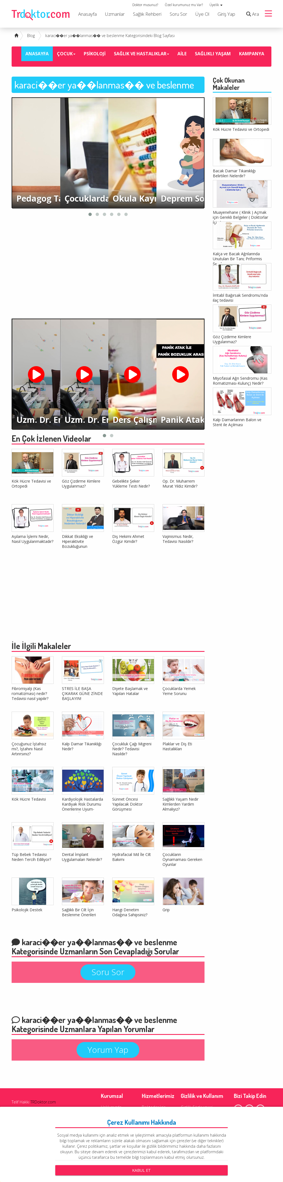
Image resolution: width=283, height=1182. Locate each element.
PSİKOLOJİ (95, 54)
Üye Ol (202, 14)
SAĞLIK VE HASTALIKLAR (141, 54)
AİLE (182, 54)
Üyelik (215, 4)
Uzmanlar (115, 14)
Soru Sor (178, 14)
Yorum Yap (108, 1049)
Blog (31, 35)
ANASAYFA (37, 54)
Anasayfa (87, 14)
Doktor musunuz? (145, 4)
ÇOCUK (66, 54)
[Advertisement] (108, 269)
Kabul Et (141, 1170)
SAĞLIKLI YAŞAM (213, 54)
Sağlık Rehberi (147, 14)
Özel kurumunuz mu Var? (184, 4)
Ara (251, 14)
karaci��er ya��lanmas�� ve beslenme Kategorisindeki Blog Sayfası (110, 35)
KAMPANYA (251, 54)
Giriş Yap (226, 14)
